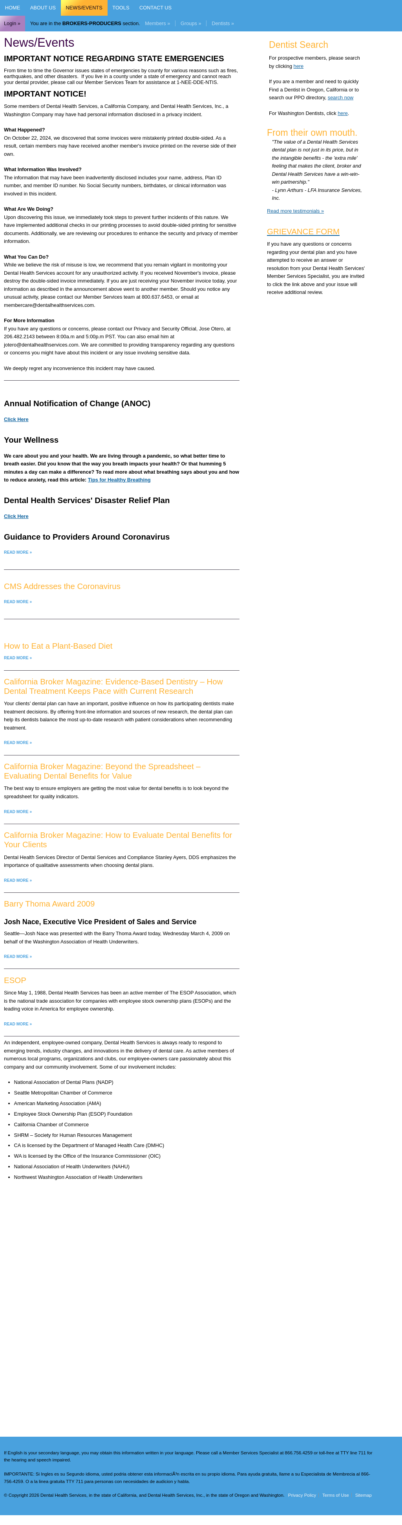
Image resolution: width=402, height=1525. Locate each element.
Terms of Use (335, 1495)
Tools (120, 8)
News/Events (84, 8)
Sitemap (363, 1495)
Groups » (191, 23)
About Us (43, 8)
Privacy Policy (302, 1495)
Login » (12, 23)
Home (12, 8)
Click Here (16, 419)
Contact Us (155, 8)
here (299, 66)
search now (340, 97)
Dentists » (223, 23)
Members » (157, 23)
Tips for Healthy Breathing (119, 480)
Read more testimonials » (295, 211)
